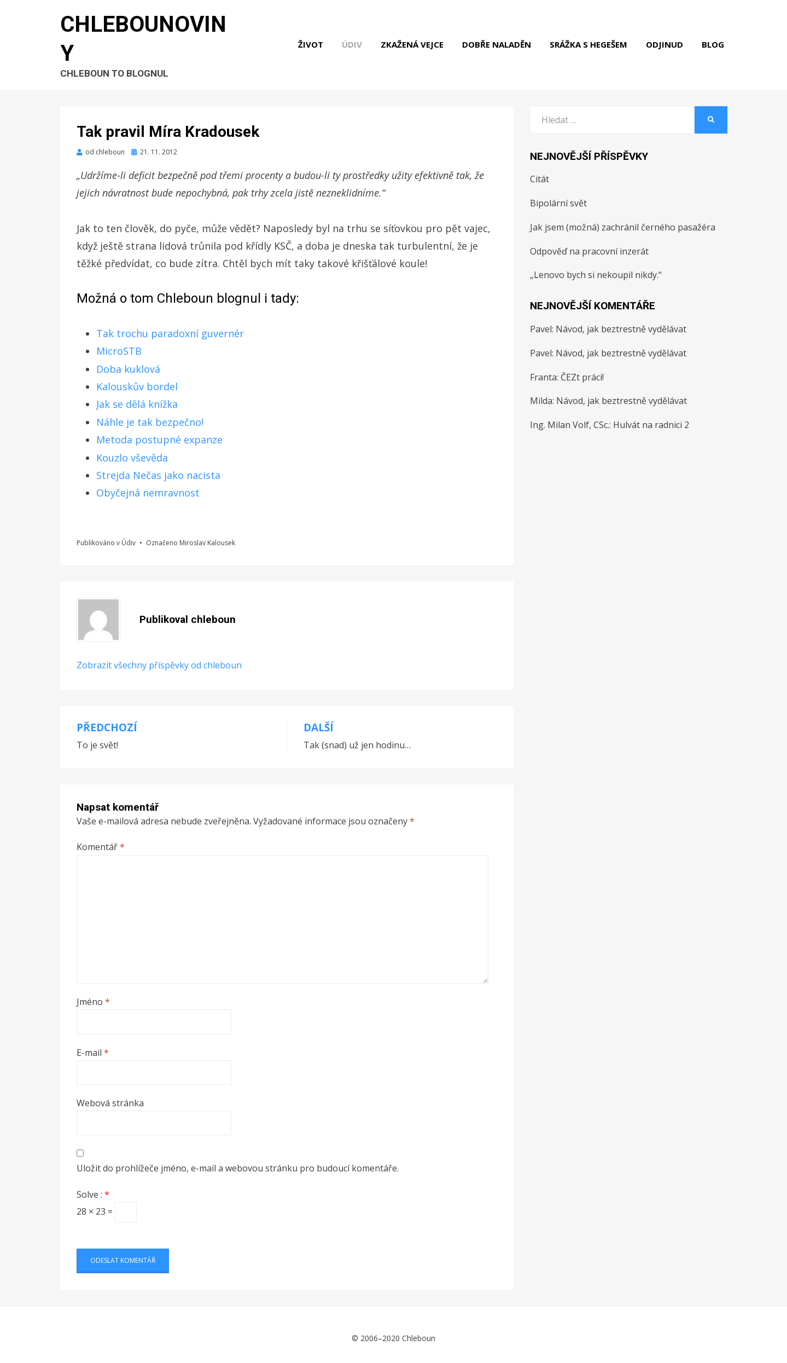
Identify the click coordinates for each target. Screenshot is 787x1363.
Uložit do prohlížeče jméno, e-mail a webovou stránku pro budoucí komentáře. (238, 1162)
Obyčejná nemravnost (148, 486)
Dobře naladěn (499, 37)
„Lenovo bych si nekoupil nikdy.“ (596, 268)
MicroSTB (119, 344)
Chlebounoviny (150, 31)
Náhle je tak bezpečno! (149, 414)
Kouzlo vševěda (132, 450)
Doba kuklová (128, 361)
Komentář (101, 840)
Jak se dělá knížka (137, 397)
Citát (539, 172)
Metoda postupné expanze (159, 433)
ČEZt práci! (582, 370)
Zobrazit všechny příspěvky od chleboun (159, 658)
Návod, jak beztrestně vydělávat (621, 322)
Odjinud (667, 37)
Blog (716, 37)
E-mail (93, 1045)
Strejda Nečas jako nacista (158, 468)
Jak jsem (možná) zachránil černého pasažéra (622, 220)
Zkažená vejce (415, 37)
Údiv (355, 37)
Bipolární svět (558, 196)
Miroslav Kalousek (207, 535)
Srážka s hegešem (592, 37)
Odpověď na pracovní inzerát (589, 244)
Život (314, 37)
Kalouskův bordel (137, 379)
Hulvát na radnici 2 (651, 418)
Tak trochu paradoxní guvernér (170, 326)
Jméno (93, 995)
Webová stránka (110, 1096)
